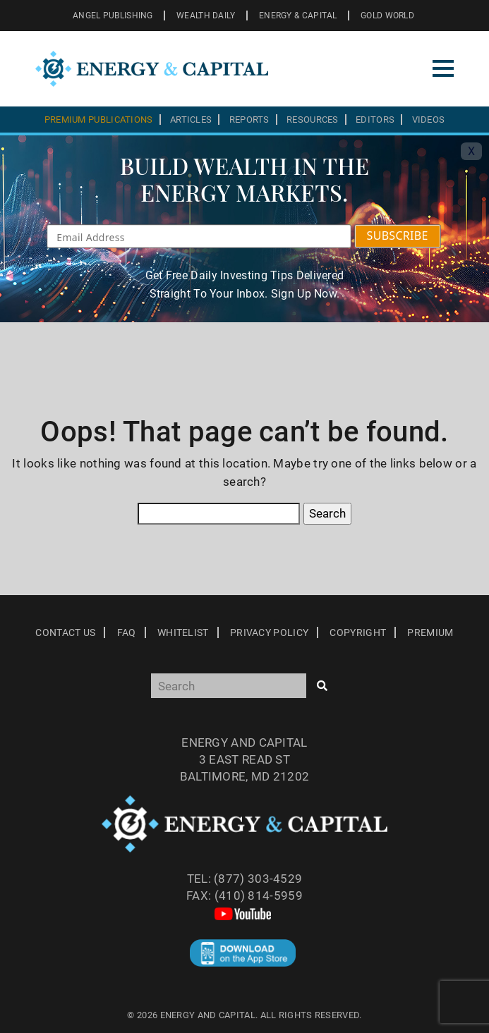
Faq (126, 632)
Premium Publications (98, 119)
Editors (375, 119)
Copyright (358, 632)
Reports (249, 119)
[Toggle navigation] (443, 68)
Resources (312, 119)
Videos (428, 119)
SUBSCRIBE (397, 235)
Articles (191, 119)
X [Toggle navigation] (471, 151)
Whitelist (183, 632)
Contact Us (65, 632)
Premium (430, 632)
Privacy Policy (269, 632)
